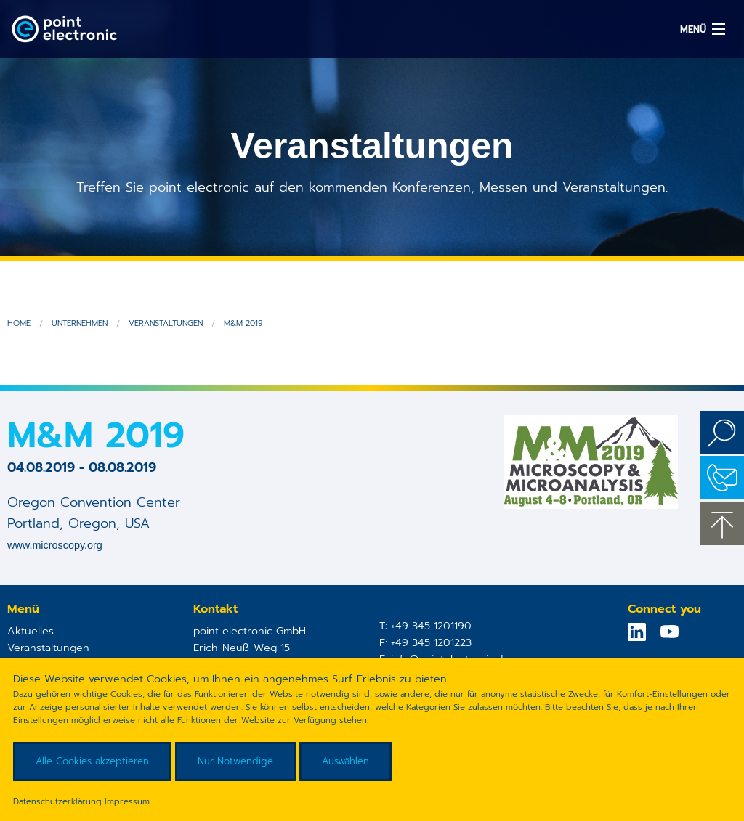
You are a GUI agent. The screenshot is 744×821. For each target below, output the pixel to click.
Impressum (127, 801)
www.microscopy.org (54, 545)
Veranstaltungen (166, 323)
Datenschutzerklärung (57, 801)
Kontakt (722, 477)
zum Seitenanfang (722, 523)
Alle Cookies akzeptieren (92, 761)
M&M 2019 (243, 323)
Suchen (722, 432)
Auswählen (345, 761)
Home (19, 323)
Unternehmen (80, 323)
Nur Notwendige (235, 761)
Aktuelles (30, 631)
